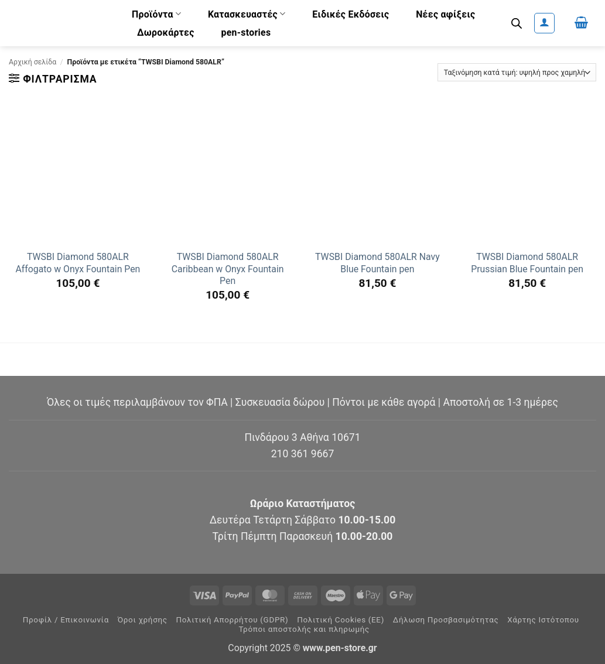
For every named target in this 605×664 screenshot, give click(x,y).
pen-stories (246, 32)
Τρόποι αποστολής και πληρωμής (304, 629)
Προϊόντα (156, 13)
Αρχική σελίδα (32, 62)
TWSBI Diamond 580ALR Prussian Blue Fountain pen (527, 263)
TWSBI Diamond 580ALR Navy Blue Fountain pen (377, 263)
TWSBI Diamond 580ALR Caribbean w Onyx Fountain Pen (228, 268)
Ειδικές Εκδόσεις (350, 14)
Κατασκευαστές (247, 13)
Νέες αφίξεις (445, 14)
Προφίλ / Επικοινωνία (66, 619)
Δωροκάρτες (165, 32)
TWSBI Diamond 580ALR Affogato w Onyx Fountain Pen (77, 263)
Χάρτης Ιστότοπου (543, 619)
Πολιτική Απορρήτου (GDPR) (232, 619)
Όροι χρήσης (143, 619)
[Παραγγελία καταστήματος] (516, 72)
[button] (544, 23)
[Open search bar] (516, 23)
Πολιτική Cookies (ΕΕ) (340, 619)
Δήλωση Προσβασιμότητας (446, 619)
